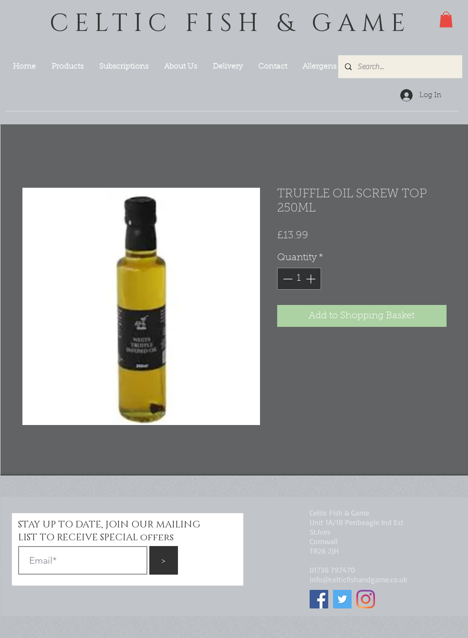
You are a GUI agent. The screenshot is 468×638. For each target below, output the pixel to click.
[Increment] (311, 278)
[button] (446, 19)
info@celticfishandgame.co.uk (358, 579)
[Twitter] (342, 599)
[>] (163, 560)
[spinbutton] (299, 278)
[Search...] (399, 66)
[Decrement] (287, 278)
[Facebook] (319, 599)
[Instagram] (365, 599)
